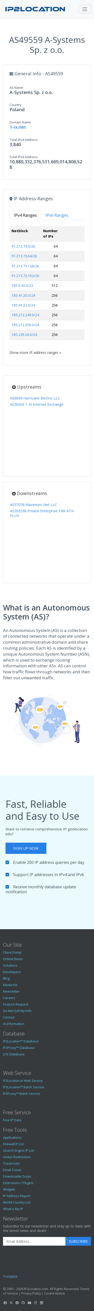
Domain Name (20, 122)
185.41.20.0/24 (23, 295)
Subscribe (78, 1241)
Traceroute (11, 1163)
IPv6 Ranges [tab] (56, 215)
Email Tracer (12, 1170)
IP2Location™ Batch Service (23, 1087)
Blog (6, 978)
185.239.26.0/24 (24, 334)
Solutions (10, 965)
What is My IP (13, 1209)
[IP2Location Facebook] (5, 1303)
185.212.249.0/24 (25, 314)
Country (16, 104)
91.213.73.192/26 (25, 275)
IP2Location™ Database (21, 1041)
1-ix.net (18, 127)
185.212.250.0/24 (25, 324)
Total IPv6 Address (24, 157)
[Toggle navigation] (84, 9)
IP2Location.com (36, 1289)
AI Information (13, 1023)
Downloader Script (17, 1176)
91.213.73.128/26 (25, 266)
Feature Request (15, 1004)
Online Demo (13, 959)
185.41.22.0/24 (23, 305)
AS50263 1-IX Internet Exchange (36, 404)
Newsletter (11, 991)
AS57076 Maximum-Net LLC (33, 504)
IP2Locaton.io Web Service (23, 1080)
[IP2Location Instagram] (35, 1303)
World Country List (17, 1202)
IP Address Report (16, 1196)
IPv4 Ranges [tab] (25, 215)
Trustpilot (10, 1276)
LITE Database (14, 1054)
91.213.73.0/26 (23, 246)
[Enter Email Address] (34, 1241)
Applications (12, 1137)
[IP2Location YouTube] (29, 1303)
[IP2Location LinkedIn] (42, 1303)
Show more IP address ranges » (35, 352)
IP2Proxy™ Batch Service (21, 1093)
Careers (9, 998)
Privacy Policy (31, 1293)
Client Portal (12, 952)
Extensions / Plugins (18, 1183)
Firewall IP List (13, 1144)
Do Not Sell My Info (17, 1010)
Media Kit (10, 985)
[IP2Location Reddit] (17, 1303)
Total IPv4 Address (24, 139)
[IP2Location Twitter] (11, 1303)
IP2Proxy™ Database (19, 1047)
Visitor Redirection (17, 1157)
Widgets (9, 1189)
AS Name (16, 87)
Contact (9, 1017)
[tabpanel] (47, 290)
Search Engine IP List (18, 1150)
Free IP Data (12, 1120)
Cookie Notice (54, 1293)
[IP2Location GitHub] (23, 1303)
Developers (12, 972)
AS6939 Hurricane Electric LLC (35, 398)
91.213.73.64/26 (24, 256)
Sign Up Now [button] (26, 848)
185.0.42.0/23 (22, 285)
